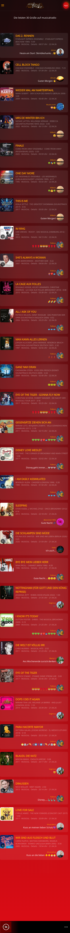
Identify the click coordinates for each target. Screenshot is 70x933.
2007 (17, 263)
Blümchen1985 (49, 520)
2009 (17, 98)
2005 (17, 846)
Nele (53, 547)
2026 (17, 541)
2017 (17, 209)
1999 (17, 485)
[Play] (6, 927)
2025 (17, 154)
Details (34, 44)
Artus (53, 50)
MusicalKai (51, 824)
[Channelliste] (66, 927)
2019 (17, 707)
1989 (17, 44)
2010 (17, 292)
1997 (17, 348)
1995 (17, 181)
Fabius (52, 243)
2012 (17, 237)
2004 (17, 320)
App (66, 5)
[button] (2, 5)
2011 (17, 431)
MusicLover (50, 104)
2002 (17, 70)
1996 (17, 568)
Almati (52, 78)
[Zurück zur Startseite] (35, 5)
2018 (17, 735)
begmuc (52, 603)
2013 (17, 789)
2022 (17, 126)
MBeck (52, 132)
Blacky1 (52, 658)
